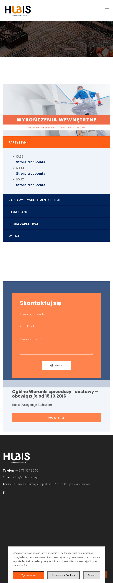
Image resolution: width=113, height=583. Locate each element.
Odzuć (91, 575)
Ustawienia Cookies (63, 575)
